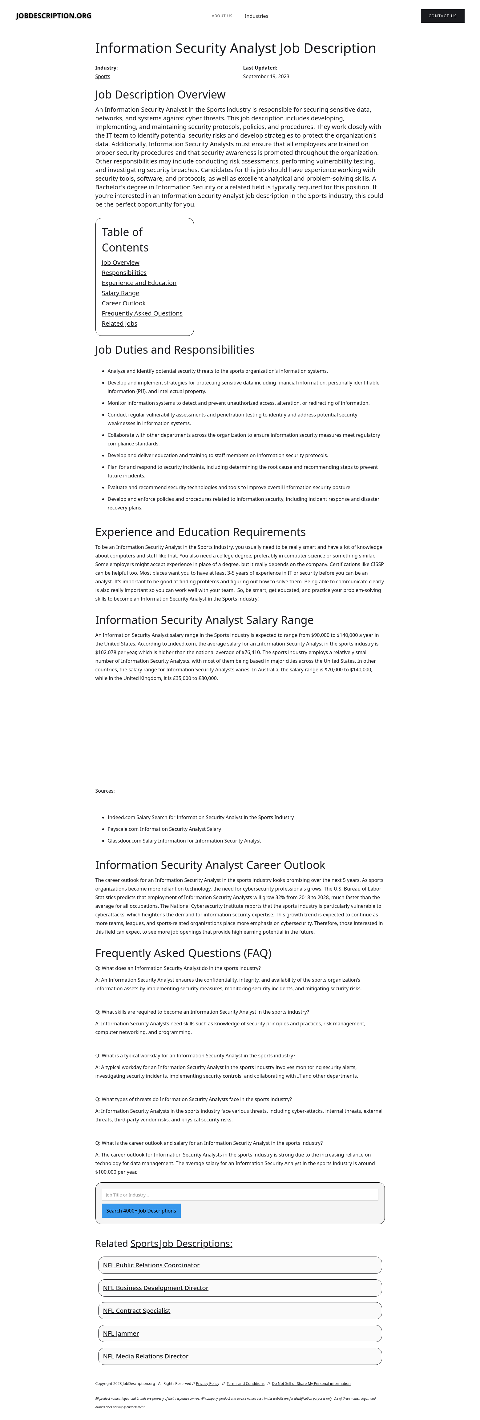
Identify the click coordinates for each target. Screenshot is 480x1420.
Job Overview (120, 262)
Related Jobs (120, 323)
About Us (222, 15)
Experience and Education (139, 283)
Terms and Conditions (245, 1383)
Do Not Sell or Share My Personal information (311, 1383)
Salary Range (120, 293)
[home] (53, 16)
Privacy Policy (207, 1383)
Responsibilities (124, 272)
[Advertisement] (240, 729)
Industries (256, 16)
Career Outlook (124, 303)
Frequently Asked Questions (142, 313)
